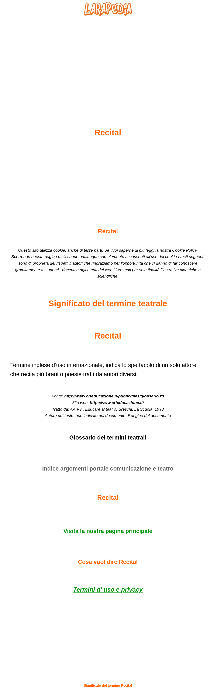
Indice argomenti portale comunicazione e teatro (107, 468)
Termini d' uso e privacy (107, 589)
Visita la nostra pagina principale (107, 531)
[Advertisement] (108, 62)
